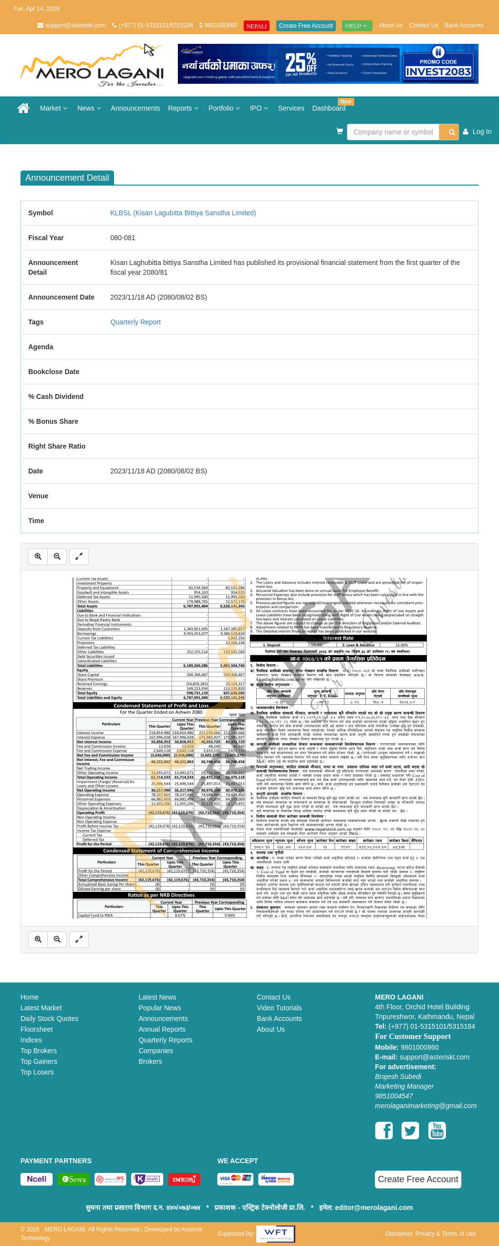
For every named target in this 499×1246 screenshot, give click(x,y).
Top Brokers (38, 1051)
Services (291, 108)
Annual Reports (162, 1029)
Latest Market (41, 1008)
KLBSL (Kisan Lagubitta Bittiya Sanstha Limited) (183, 213)
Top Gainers (38, 1061)
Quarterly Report (135, 322)
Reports (184, 108)
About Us (391, 25)
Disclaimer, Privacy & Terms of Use (430, 1233)
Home (29, 997)
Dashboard (331, 105)
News (90, 108)
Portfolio (225, 108)
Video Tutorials (279, 1008)
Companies (156, 1051)
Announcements (135, 108)
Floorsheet (36, 1029)
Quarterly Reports (165, 1040)
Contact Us (423, 25)
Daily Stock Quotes (49, 1018)
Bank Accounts (464, 25)
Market (55, 108)
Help (357, 25)
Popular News (160, 1008)
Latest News (157, 997)
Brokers (150, 1061)
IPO (260, 108)
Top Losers (37, 1072)
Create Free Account (306, 25)
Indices (31, 1040)
